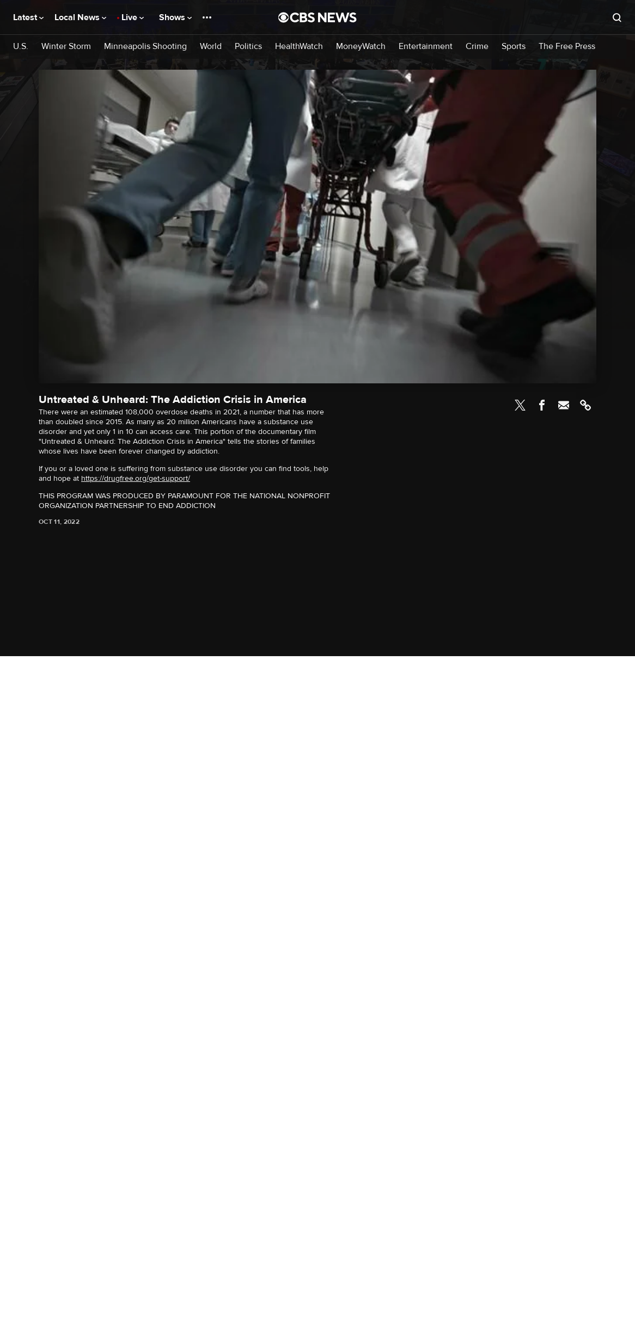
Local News (80, 17)
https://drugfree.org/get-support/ (135, 478)
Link (585, 405)
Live (132, 17)
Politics (248, 46)
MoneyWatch (361, 46)
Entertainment (426, 46)
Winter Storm (66, 46)
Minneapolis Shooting (145, 46)
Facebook (541, 405)
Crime (477, 46)
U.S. (20, 46)
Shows (175, 17)
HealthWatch (299, 46)
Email (563, 405)
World (211, 46)
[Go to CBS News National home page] (317, 17)
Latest (28, 17)
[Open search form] (617, 17)
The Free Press (567, 46)
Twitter (520, 405)
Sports (514, 46)
